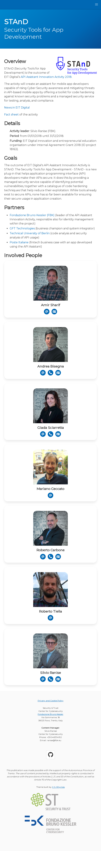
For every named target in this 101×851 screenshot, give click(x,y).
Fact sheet (11, 114)
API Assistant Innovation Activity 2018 (46, 77)
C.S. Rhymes (58, 787)
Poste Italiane (19, 242)
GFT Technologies (22, 228)
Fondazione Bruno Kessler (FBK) (32, 215)
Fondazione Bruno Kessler (50, 714)
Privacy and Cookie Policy (50, 700)
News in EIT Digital (17, 107)
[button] (96, 4)
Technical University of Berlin (30, 233)
